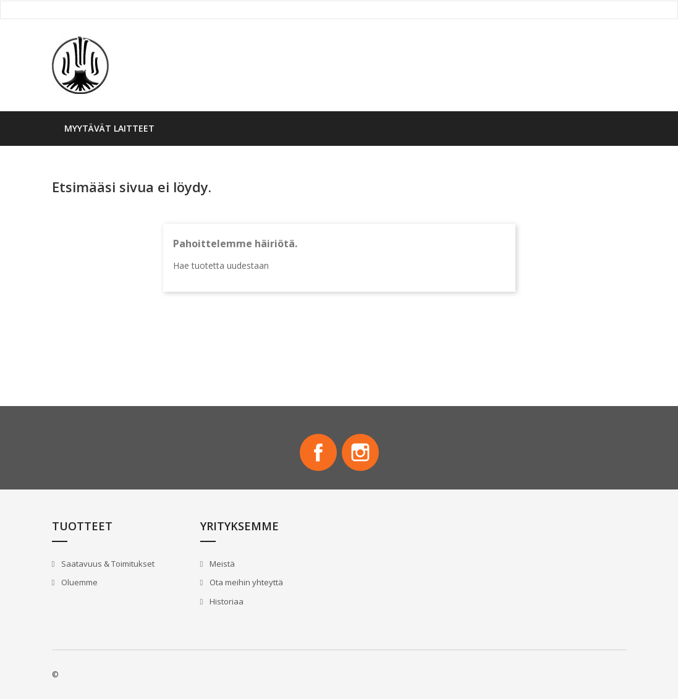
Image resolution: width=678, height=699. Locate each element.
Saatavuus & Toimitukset (107, 563)
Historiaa (226, 601)
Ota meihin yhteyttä (245, 582)
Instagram (360, 452)
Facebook (318, 452)
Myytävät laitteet (109, 128)
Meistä (221, 563)
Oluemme (78, 582)
